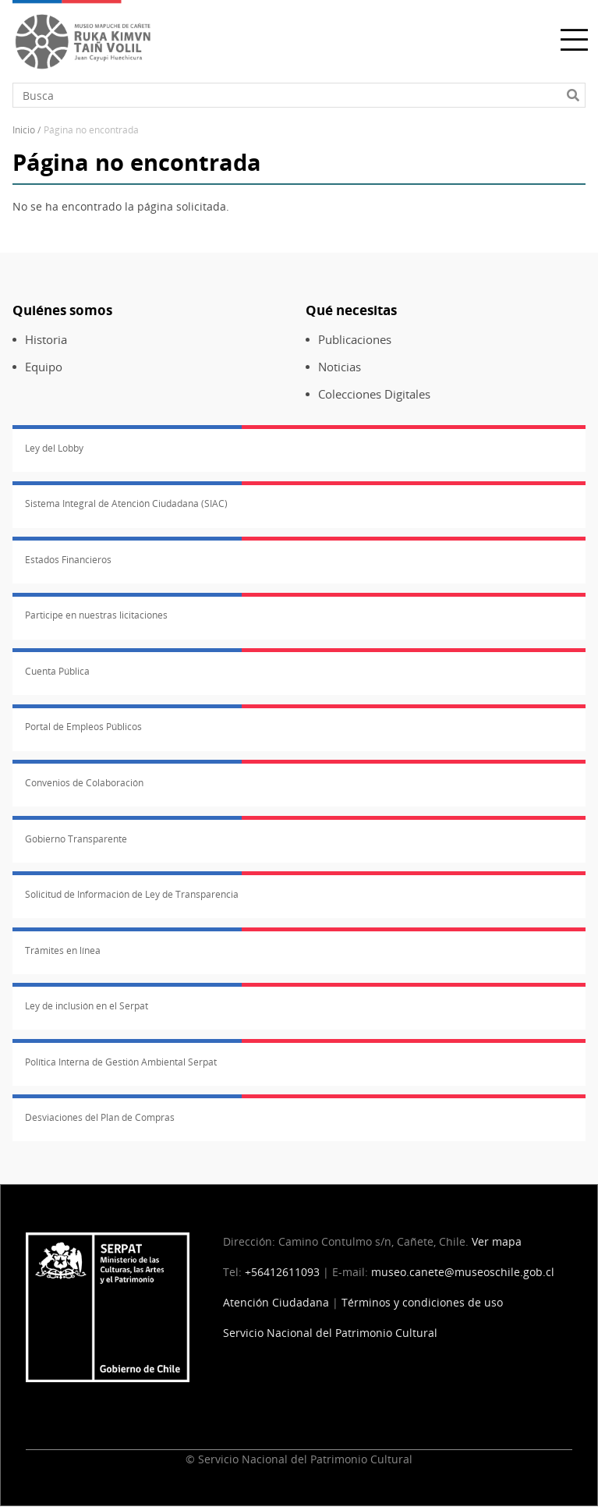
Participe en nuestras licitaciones (96, 615)
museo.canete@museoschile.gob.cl (462, 1271)
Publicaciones (354, 339)
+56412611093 (282, 1271)
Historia (46, 339)
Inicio (23, 130)
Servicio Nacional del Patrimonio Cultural (330, 1332)
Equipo (43, 367)
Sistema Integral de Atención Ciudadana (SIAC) (126, 503)
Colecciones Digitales (374, 394)
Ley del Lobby (54, 448)
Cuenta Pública (57, 671)
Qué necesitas (351, 310)
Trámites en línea (63, 950)
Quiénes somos (62, 310)
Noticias (339, 367)
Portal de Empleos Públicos (83, 726)
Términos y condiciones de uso (422, 1302)
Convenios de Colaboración (84, 783)
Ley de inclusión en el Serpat (86, 1006)
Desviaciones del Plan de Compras (100, 1117)
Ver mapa (497, 1241)
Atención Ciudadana (276, 1302)
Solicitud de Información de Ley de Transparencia (132, 894)
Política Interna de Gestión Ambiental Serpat (121, 1062)
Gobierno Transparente (76, 839)
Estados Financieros (68, 560)
